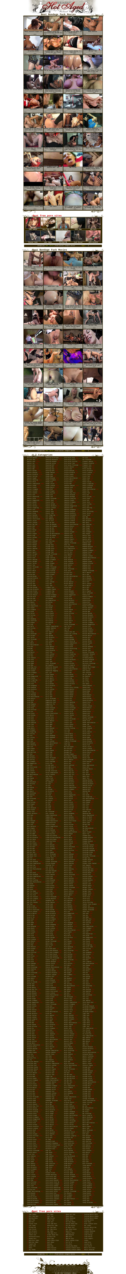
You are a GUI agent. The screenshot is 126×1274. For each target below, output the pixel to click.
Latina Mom (67, 607)
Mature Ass (67, 763)
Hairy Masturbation (52, 1039)
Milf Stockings (69, 950)
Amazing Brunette (32, 578)
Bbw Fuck (30, 765)
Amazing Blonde (32, 576)
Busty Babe (30, 1161)
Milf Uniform (68, 963)
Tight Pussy (86, 1024)
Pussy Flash (86, 498)
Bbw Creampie (31, 761)
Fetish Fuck (49, 828)
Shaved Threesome (88, 717)
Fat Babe (48, 787)
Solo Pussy (86, 804)
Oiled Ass (67, 1071)
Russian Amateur (88, 607)
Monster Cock (68, 1000)
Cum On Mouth (50, 613)
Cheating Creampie (33, 1202)
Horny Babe (49, 1102)
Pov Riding (67, 1204)
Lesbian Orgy (68, 678)
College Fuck (50, 546)
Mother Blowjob (69, 1015)
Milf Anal (67, 896)
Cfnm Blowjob (31, 1193)
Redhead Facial (87, 552)
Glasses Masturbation (52, 967)
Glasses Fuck (50, 965)
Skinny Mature (87, 752)
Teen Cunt (86, 932)
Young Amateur (87, 1165)
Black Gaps (50, 1238)
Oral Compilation (69, 1085)
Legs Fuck (67, 628)
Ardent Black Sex (52, 1234)
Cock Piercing (50, 541)
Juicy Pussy (68, 556)
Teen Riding (86, 976)
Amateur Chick (31, 481)
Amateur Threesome (33, 567)
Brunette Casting (32, 1111)
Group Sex (49, 1013)
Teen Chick (86, 924)
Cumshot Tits (50, 630)
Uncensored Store (34, 1236)
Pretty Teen (86, 476)
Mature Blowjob (69, 780)
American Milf (31, 596)
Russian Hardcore (88, 630)
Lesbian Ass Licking (70, 633)
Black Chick (31, 930)
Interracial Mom (51, 1202)
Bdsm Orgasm (31, 804)
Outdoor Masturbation (71, 1115)
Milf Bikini (68, 904)
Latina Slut (68, 617)
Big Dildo (30, 883)
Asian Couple (31, 670)
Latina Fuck (68, 596)
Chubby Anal (49, 474)
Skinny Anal (86, 733)
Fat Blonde (49, 789)
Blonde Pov (30, 1028)
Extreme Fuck (50, 769)
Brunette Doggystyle (33, 1119)
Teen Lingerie (87, 961)
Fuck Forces (78, 242)
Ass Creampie (31, 730)
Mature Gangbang (69, 813)
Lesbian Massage (69, 667)
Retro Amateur (87, 572)
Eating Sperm (50, 719)
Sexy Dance (86, 683)
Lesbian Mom (68, 672)
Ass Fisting (31, 733)
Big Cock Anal (31, 859)
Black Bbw (30, 924)
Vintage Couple (87, 1072)
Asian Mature (31, 698)
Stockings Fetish (88, 846)
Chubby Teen (49, 496)
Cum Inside (49, 607)
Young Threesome (88, 1202)
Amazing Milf (31, 582)
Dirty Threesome (51, 698)
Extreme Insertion (51, 770)
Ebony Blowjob (50, 728)
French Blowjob (50, 880)
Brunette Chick (32, 1113)
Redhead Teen (87, 569)
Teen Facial (86, 941)
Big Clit (30, 858)
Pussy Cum (86, 494)
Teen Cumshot (87, 930)
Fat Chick (49, 793)
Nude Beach (67, 1045)
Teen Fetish (86, 943)
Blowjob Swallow (32, 1048)
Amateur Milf (31, 526)
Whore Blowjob (87, 1119)
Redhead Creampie (88, 550)
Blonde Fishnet (32, 1006)
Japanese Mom (68, 530)
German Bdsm (49, 908)
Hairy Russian (50, 1047)
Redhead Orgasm (87, 561)
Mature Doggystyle (70, 795)
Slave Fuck (86, 763)
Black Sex (30, 958)
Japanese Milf (68, 528)
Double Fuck (49, 711)
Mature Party (68, 848)
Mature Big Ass (69, 770)
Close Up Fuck (50, 531)
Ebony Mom (49, 748)
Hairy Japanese (50, 1034)
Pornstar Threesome (70, 1191)
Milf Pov (67, 939)
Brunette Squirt (32, 1145)
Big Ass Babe (31, 833)
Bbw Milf (30, 776)
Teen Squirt (86, 984)
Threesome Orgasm (88, 1011)
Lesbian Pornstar (69, 683)
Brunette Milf (31, 1130)
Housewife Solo (50, 1148)
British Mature (32, 1087)
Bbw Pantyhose (31, 782)
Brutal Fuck (31, 1154)
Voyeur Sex (86, 1104)
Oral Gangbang (68, 1093)
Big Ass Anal (31, 830)
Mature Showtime (89, 1249)
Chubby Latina (50, 483)
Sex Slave (86, 680)
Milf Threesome (69, 959)
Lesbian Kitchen (69, 663)
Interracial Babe (51, 1178)
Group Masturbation (52, 1011)
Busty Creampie (32, 1169)
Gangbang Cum (50, 900)
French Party (50, 893)
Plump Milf (67, 1165)
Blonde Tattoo (31, 1037)
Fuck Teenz (87, 1222)
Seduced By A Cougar (89, 667)
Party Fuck (67, 1139)
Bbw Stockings (31, 793)
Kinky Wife (67, 570)
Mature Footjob (69, 808)
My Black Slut (70, 1227)
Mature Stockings (69, 874)
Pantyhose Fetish (69, 1132)
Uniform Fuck (87, 1050)
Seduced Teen (87, 669)
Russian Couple (87, 620)
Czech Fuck (49, 652)
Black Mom (30, 945)
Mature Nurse (68, 837)
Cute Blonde (49, 635)
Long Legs (67, 745)
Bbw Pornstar (31, 783)
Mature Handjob (69, 817)
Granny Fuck (49, 985)
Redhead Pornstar (88, 563)
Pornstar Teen (68, 1189)
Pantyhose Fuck (69, 1134)
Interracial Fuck (51, 1193)
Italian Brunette (69, 472)
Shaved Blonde (87, 698)
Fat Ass (48, 785)
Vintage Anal (87, 1067)
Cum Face (48, 604)
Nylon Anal (67, 1052)
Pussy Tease (86, 515)
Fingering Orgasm (51, 839)
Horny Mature (50, 1124)
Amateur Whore (31, 570)
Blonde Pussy (31, 1030)
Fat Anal (48, 783)
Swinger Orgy (87, 891)
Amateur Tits (31, 569)
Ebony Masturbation (52, 743)
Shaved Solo (86, 713)
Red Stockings (87, 541)
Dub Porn (93, 229)
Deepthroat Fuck (51, 669)
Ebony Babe (49, 724)
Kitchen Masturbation (71, 576)
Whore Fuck (86, 1121)
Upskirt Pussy (87, 1059)
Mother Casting (69, 1017)
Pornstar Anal (68, 1171)
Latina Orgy (68, 611)
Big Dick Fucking (32, 880)
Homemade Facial (51, 1087)
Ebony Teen (49, 756)
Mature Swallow (69, 880)
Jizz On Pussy (68, 550)
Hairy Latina (50, 1035)
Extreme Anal (50, 765)
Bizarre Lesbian (32, 911)
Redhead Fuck (87, 554)
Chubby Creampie (51, 480)
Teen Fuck (86, 950)
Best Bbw (30, 819)
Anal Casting (31, 604)
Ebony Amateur (50, 720)
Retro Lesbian (87, 583)
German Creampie (51, 919)
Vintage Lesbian (88, 1080)
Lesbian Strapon (69, 709)
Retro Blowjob (87, 578)
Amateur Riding (32, 543)
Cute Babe (49, 633)
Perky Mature (68, 1148)
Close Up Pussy (50, 537)
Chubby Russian (50, 493)
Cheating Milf (50, 465)
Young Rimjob (87, 1193)
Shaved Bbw (86, 693)
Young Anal (86, 1167)
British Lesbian (32, 1085)
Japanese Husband (69, 517)
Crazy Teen (49, 585)
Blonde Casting (32, 995)
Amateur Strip (31, 556)
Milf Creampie (68, 909)
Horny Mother (50, 1130)
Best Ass (30, 817)
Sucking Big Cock (88, 869)
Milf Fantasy (68, 917)
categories (41, 245)
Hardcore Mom (50, 1067)
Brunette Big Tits (33, 1106)
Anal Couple (31, 607)
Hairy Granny (50, 1032)
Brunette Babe (31, 1100)
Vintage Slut (87, 1093)
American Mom (31, 598)
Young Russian (87, 1195)
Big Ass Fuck (31, 841)
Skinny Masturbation (89, 750)
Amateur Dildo (31, 498)
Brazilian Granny (32, 1067)
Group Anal (49, 1006)
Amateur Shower (32, 546)
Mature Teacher (69, 885)
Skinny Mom (86, 756)
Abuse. (74, 1273)
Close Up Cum (50, 528)
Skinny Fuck (86, 745)
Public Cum (86, 480)
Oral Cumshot (68, 1091)
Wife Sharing (87, 1141)
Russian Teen (87, 650)
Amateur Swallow (32, 559)
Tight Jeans (86, 1021)
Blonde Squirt (31, 1035)
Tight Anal (86, 1013)
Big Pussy (30, 889)
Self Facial (86, 670)
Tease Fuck (86, 911)
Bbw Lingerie (31, 772)
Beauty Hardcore (32, 813)
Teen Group (86, 956)
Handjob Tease (50, 1054)
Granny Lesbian (50, 993)
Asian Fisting (31, 682)
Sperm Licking (87, 820)
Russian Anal (87, 609)
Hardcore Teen (50, 1074)
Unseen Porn (32, 1238)
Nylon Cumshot (68, 1054)
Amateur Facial (32, 504)
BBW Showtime (70, 1234)
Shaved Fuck (86, 704)
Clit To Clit (50, 520)
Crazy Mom (49, 583)
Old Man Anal (68, 1074)
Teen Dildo (86, 935)
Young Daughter (87, 1185)
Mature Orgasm (68, 843)
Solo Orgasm (86, 802)
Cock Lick (49, 539)
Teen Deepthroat (88, 933)
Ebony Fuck (49, 733)
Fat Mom (48, 804)
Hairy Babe (49, 1021)
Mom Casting (68, 971)
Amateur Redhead (32, 541)
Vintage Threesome (88, 1098)
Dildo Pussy (49, 676)
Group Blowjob (50, 1008)
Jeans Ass (67, 544)
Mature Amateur (69, 759)
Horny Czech (49, 1115)
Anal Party (30, 626)
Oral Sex (67, 1095)
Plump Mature (68, 1163)
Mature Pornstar (69, 850)
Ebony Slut (49, 754)
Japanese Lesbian (69, 520)
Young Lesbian (87, 1191)
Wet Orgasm (86, 1109)
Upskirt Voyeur (87, 1063)
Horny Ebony (49, 1117)
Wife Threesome (87, 1143)
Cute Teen (49, 644)
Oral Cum (67, 1089)
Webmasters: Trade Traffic (66, 1265)
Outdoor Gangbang (69, 1111)
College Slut (50, 550)
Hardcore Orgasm (51, 1069)
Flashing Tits (50, 865)
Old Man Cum (68, 1080)
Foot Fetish (49, 867)
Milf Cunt (67, 911)
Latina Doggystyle (70, 594)
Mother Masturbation (70, 1022)
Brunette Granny (32, 1124)
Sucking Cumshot (88, 876)
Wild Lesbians (87, 1150)
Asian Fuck (30, 683)
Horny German (50, 1119)
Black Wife (30, 980)
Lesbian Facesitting (70, 648)
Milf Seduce (68, 943)
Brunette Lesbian (32, 1128)
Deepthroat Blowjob (52, 667)
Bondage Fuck (31, 1050)
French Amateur (50, 874)
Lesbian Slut (68, 698)
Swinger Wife (87, 895)
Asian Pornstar (32, 709)
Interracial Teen (69, 463)
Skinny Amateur (87, 732)
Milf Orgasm (68, 932)
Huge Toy (48, 1171)
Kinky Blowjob (68, 559)
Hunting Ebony (63, 229)
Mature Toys (68, 889)
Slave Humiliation (88, 765)
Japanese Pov (68, 533)
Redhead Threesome (88, 570)
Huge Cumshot (50, 1156)
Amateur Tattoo (32, 563)
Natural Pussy (68, 1037)
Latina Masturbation (70, 604)
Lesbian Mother (69, 674)
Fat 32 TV (69, 1242)
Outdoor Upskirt (69, 1122)
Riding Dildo (87, 600)
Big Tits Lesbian (32, 898)
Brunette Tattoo (32, 1147)
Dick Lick (49, 672)
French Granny (50, 885)
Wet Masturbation (88, 1108)
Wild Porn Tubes (34, 1240)
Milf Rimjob (68, 941)
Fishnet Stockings (51, 861)
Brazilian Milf (32, 1071)
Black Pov (30, 954)
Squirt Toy (86, 833)
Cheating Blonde (32, 1198)
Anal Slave (30, 632)
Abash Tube (32, 1246)
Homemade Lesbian (51, 1093)
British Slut (31, 1093)
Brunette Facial (32, 1121)
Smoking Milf (87, 789)
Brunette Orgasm (32, 1134)
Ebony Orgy (49, 752)
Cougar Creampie (51, 559)
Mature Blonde (68, 778)
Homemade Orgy (50, 1097)
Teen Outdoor (87, 969)
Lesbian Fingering (70, 654)
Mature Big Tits (69, 774)
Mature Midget (68, 833)
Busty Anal (30, 1158)
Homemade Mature (51, 1095)
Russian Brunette (88, 617)
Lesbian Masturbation (71, 669)
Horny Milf (49, 1126)
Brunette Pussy (32, 1139)
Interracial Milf (51, 1200)
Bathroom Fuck (31, 752)
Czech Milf (49, 657)
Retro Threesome (88, 593)
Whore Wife (86, 1132)
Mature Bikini (68, 776)
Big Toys (30, 904)
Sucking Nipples (88, 880)
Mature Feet (68, 800)
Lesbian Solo (68, 700)
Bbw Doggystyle (32, 763)
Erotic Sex (49, 763)
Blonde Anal (31, 984)
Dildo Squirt (50, 678)
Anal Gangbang (31, 619)
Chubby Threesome (51, 498)
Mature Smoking (69, 869)
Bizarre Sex (31, 915)
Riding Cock (86, 594)
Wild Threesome (87, 1163)
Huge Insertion (50, 1163)
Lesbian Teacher (69, 715)
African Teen (31, 459)
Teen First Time (88, 946)
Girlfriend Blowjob (52, 950)
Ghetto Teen (49, 945)
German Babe (49, 906)
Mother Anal (68, 1013)
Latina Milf (68, 606)
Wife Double (86, 1137)
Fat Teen (48, 809)
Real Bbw (85, 517)
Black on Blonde (32, 982)
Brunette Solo (31, 1143)
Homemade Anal (50, 1084)
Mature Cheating (69, 785)
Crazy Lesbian (50, 582)
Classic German (50, 504)
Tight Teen (86, 1026)
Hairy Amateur (50, 1015)
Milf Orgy (67, 933)
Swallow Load (87, 883)
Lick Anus (67, 730)
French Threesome (51, 896)
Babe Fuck (30, 746)
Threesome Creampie (89, 1008)
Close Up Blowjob (51, 524)
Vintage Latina (87, 1078)
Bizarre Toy (31, 917)
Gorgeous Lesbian (51, 974)
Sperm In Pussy (87, 819)
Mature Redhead (69, 854)
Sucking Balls (87, 867)
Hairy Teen (49, 1048)
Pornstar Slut (68, 1185)
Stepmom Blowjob (88, 837)
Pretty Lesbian (87, 472)
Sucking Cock (87, 874)
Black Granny (31, 937)
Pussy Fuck (86, 500)
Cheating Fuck (31, 1204)
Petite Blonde (68, 1150)
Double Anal (49, 706)
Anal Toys (30, 641)
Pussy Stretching (88, 511)
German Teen (49, 939)
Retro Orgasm (87, 591)
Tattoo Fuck (86, 896)
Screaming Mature (88, 657)
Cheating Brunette (33, 1200)
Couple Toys (49, 578)
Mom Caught (67, 972)
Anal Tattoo (31, 637)
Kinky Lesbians (69, 563)
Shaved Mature (87, 707)
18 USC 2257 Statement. (63, 1273)
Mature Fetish (68, 802)
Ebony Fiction (51, 1249)
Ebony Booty (49, 730)
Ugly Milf (86, 1043)
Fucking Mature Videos (91, 1216)
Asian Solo (30, 719)
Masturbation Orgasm (70, 758)
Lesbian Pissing (69, 682)
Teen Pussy (86, 974)
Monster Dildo (68, 1006)
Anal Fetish (31, 613)
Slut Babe (86, 770)
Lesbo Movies (88, 1236)
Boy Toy (29, 1059)
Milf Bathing (68, 900)
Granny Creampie (51, 982)
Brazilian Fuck (32, 1065)
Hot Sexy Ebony (70, 1222)
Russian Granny (87, 628)
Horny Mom (49, 1128)
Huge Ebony (49, 1160)
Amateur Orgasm (32, 533)
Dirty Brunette (50, 685)
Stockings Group (88, 852)
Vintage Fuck (87, 1074)
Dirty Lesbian (50, 689)
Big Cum (29, 871)
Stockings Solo (87, 854)
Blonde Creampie (32, 1000)
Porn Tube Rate (48, 229)
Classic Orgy (50, 511)
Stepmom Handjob (88, 841)
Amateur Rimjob (32, 544)
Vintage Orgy (87, 1091)
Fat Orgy (48, 806)
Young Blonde (87, 1176)
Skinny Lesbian (87, 748)
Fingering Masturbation (53, 837)
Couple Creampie (51, 569)
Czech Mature (50, 656)
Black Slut (30, 959)
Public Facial (87, 481)
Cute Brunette (50, 637)
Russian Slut (87, 648)
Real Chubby (86, 526)
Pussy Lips (86, 506)
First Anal (49, 843)
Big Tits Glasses (32, 896)
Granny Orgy (49, 998)
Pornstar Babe (68, 1172)
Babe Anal (30, 741)
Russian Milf (87, 637)
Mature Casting (69, 783)
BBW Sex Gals (70, 1238)
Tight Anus (86, 1015)
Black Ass (30, 921)
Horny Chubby (50, 1111)
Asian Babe (30, 663)
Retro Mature (87, 585)
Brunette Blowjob (32, 1109)
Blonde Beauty (31, 987)
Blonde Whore (31, 1043)
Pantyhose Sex (68, 1137)
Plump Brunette (69, 1161)
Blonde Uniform (32, 1041)
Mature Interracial (70, 820)
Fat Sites (69, 1244)
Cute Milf (49, 643)
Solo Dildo (86, 795)
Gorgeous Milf (50, 976)
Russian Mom (86, 639)
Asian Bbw (30, 665)
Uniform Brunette (88, 1048)
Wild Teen (86, 1161)
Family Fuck (49, 778)
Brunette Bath (31, 1102)
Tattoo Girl (86, 898)
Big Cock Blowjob (32, 861)
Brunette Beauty (32, 1104)
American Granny (32, 591)
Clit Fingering (50, 515)
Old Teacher (68, 1084)
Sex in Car (86, 682)
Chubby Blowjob (50, 478)
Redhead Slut (87, 565)
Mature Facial (68, 798)
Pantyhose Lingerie (70, 1135)
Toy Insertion (87, 1034)
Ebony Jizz (49, 739)
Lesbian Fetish (69, 652)
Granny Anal (49, 978)
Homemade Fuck (50, 1091)
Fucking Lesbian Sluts (73, 1247)
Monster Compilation (70, 1002)
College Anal (50, 544)
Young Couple (87, 1182)
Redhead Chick (87, 548)
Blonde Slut (31, 1032)
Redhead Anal (87, 543)
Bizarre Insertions (33, 909)
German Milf (49, 932)
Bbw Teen (30, 796)
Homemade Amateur (51, 1082)
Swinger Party (87, 893)
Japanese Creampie (70, 502)
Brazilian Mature (32, 1069)
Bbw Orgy (30, 780)
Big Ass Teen (31, 852)
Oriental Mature (69, 1102)
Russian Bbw (86, 611)
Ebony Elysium (51, 1247)
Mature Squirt (68, 872)
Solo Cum (85, 793)
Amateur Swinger (32, 561)
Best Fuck (30, 824)
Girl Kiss (49, 946)
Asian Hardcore (32, 689)
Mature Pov (67, 852)
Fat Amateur (49, 782)
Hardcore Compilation (52, 1063)
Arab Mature (31, 652)
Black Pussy (31, 956)
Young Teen (86, 1200)
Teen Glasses (87, 954)
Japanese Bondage (69, 496)
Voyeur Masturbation (89, 1100)
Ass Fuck (30, 735)
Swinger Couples (88, 889)
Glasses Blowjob (51, 961)
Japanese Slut (68, 535)
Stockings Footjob (88, 848)
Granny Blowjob (50, 980)
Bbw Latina (30, 769)
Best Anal (30, 815)
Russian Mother (87, 641)
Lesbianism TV (88, 1229)
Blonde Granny (31, 1011)
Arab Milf (30, 654)
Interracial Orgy (69, 457)
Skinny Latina (87, 746)
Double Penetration (52, 713)
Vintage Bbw (86, 1069)
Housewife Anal (50, 1141)
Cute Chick (49, 639)
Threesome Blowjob (88, 1006)
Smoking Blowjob (88, 782)
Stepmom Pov (86, 843)
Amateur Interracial (33, 519)
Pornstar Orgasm (69, 1182)
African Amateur (32, 457)
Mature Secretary (69, 859)
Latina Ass (67, 589)
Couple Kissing (50, 572)
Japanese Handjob (69, 511)
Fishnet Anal (50, 858)
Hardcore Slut (50, 1072)
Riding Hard (86, 602)
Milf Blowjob (68, 906)
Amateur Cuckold (32, 491)
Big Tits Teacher (32, 902)
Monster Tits (68, 1011)
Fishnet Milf (50, 859)
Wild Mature (86, 1152)
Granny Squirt (50, 1002)
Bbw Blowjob (31, 756)
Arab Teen (30, 656)
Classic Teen (50, 513)
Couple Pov (49, 576)
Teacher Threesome (88, 909)
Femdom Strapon (50, 824)
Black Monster (31, 946)
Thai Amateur (87, 1000)
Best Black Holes (71, 1229)
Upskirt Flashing (88, 1056)
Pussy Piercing (87, 507)
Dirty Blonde (50, 683)
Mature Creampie (69, 789)
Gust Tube (50, 1216)
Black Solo (30, 961)
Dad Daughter (50, 665)
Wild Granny (86, 1148)
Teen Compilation (88, 926)
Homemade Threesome (52, 1100)
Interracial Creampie (52, 1184)
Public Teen (86, 493)
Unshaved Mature (88, 1054)
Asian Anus (30, 661)
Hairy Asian (49, 1019)
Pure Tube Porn (52, 1223)
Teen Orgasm (86, 965)
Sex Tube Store (52, 1229)
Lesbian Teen (68, 717)
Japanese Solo (68, 537)
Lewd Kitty (87, 1242)
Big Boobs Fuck (32, 856)
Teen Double (86, 939)
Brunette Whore (32, 1152)
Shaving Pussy (87, 719)
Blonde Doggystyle (33, 1002)
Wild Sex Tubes (33, 1242)
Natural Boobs (68, 1032)
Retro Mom (86, 589)
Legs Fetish (68, 626)
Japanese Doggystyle (70, 506)
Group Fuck (49, 1009)
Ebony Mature (50, 745)
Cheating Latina (51, 463)
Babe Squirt (31, 750)
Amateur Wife (31, 572)
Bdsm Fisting (31, 802)
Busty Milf (30, 1178)
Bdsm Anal (30, 800)
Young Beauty (87, 1172)
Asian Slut (30, 717)
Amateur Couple (32, 487)
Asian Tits (30, 726)
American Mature (32, 594)
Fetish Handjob (50, 830)
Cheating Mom (50, 467)
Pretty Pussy (87, 474)
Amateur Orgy (31, 535)
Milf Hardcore (68, 926)
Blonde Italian (32, 1015)
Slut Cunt (86, 772)
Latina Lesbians (69, 602)
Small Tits (86, 778)
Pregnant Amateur (88, 461)
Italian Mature (69, 480)
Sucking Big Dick (88, 871)
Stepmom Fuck (87, 839)
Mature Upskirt (69, 893)
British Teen (31, 1095)
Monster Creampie (69, 1004)
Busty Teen (30, 1185)
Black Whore (31, 978)
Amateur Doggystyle (33, 500)
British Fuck (31, 1082)
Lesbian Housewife (70, 659)
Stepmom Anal (87, 835)
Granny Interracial (52, 991)
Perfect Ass (68, 1147)
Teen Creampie (87, 928)
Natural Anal (68, 1030)
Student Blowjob (88, 859)
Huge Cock (49, 1154)
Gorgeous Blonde (51, 971)
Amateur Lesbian (32, 522)
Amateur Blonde (32, 470)
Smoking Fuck (87, 787)
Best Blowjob (31, 820)
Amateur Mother (32, 530)
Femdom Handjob (50, 819)
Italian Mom (68, 483)
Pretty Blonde (87, 469)
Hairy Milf (49, 1043)
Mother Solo (68, 1028)
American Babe (31, 585)
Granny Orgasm (50, 996)
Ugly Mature (86, 1041)
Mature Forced (68, 809)
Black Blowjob (31, 926)
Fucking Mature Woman (91, 1218)
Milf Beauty (68, 902)
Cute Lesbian (50, 641)
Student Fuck (87, 861)
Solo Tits (86, 806)
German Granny (50, 926)
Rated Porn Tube (52, 1225)
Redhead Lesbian (88, 556)
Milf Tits (67, 961)
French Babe (49, 878)
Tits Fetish (86, 1030)
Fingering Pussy (51, 841)
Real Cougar (86, 528)
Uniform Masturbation (89, 1052)
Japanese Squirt (69, 539)
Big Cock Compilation (34, 863)
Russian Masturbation (89, 633)
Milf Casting (68, 908)
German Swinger (50, 937)
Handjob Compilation (52, 1050)
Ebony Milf (49, 746)
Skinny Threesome (88, 759)
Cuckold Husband (51, 596)
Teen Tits (86, 996)
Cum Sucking (49, 620)
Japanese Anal (68, 487)
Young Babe (86, 1171)
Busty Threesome (32, 1187)
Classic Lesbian (51, 507)
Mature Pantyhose (69, 846)
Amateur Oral (31, 531)
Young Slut (86, 1197)
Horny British (50, 1108)
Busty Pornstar (32, 1182)
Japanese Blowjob (69, 494)
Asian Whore (31, 728)
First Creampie (50, 848)
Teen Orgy (86, 967)
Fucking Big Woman (71, 1246)
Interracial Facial (52, 1191)
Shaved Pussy (87, 711)
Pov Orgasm (67, 1202)
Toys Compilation (88, 1035)
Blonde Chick (31, 996)
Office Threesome (69, 1069)
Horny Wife (49, 1137)
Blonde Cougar (31, 998)
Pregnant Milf (87, 467)
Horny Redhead (50, 1134)
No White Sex (51, 1236)
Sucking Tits (87, 882)
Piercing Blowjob (69, 1156)
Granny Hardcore (51, 989)
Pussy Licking (87, 504)
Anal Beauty (31, 602)
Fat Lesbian (49, 798)
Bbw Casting (31, 759)
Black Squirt (31, 965)
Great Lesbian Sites (90, 1223)
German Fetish (50, 921)
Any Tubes (50, 1214)
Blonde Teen (31, 1039)
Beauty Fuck (31, 811)
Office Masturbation (70, 1065)
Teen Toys (86, 998)
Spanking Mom (87, 813)
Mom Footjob (68, 980)
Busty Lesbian (31, 1176)
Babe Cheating (31, 745)
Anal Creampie (31, 609)
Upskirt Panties (88, 1058)
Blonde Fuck (31, 1008)
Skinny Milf (86, 754)
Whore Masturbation (89, 1122)
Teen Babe (86, 917)
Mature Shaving (69, 863)
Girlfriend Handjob (52, 956)
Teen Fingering (87, 945)
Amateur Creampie (32, 489)
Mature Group (68, 815)
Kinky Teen (67, 567)
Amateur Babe (31, 467)
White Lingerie (87, 1115)
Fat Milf (48, 802)
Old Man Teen (68, 1082)
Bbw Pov (29, 785)
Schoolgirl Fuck (88, 656)
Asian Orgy (30, 707)
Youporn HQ (32, 1244)
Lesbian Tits (68, 720)
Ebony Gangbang (50, 735)
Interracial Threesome (71, 465)
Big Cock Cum (31, 865)
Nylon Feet (67, 1056)
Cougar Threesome (51, 567)
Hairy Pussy (49, 1045)
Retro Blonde (87, 576)
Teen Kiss (86, 959)
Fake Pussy (49, 776)
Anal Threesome (32, 639)
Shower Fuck (86, 720)
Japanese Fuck (68, 507)
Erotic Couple (50, 759)
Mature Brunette (69, 782)
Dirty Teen (49, 696)
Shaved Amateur (87, 685)
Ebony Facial (50, 732)
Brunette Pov (31, 1137)
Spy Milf (85, 830)
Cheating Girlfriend (52, 457)
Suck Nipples (87, 865)
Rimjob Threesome (88, 606)
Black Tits (30, 974)
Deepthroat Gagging (52, 670)
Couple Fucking (50, 570)
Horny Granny (50, 1121)
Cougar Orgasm (50, 563)
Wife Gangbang (87, 1139)
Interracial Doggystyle (53, 1189)
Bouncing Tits (31, 1058)
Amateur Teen (31, 565)
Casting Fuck (31, 1189)
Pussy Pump (86, 509)
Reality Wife (87, 539)
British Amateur (32, 1072)
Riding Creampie (88, 596)
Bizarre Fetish (32, 908)
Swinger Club (87, 887)
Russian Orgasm (87, 643)
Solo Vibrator (87, 809)
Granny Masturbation (52, 995)
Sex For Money (87, 674)
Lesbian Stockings (70, 707)
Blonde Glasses (32, 1009)
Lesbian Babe (68, 635)
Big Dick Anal (31, 872)
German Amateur (50, 902)
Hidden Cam (49, 1076)
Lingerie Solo (68, 737)
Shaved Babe (86, 691)
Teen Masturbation (88, 963)
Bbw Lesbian (31, 770)
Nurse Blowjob (68, 1048)
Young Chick (86, 1180)
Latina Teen (68, 622)
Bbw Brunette (31, 758)
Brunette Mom (31, 1132)
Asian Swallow (31, 722)
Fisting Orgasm (50, 863)
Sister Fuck (86, 730)
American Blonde (32, 587)
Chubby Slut (49, 494)
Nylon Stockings (69, 1063)
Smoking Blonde (87, 780)
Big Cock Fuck (31, 867)
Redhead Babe (87, 544)
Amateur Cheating (32, 480)
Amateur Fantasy (32, 506)
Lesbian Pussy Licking (71, 687)
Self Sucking (87, 672)
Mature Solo (68, 871)
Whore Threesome (88, 1130)
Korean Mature (68, 583)
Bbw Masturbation (32, 774)
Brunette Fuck (31, 1122)
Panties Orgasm (69, 1128)
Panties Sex (68, 1130)
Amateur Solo (31, 550)
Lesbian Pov (68, 685)
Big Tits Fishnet (32, 893)
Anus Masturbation (33, 644)
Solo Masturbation (88, 798)
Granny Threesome (51, 1004)
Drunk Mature (50, 715)
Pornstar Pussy (69, 1184)
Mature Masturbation (70, 832)
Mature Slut (68, 867)
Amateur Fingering (33, 507)
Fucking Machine (51, 898)
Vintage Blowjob (88, 1071)
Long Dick (67, 743)
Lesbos (86, 1240)
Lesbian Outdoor (69, 680)
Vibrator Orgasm (88, 1065)
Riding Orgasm (87, 604)
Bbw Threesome (31, 798)
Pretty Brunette (88, 470)
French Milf (49, 889)
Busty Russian (31, 1184)
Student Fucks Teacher (90, 863)
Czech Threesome (51, 663)
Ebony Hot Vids (70, 1214)
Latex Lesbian (68, 585)
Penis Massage (68, 1145)
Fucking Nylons (89, 1220)
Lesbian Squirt (69, 704)
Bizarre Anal (31, 906)
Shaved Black (87, 696)
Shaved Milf (86, 709)
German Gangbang (51, 924)
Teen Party (86, 971)
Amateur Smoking (32, 548)
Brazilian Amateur (33, 1061)
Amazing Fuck (31, 580)
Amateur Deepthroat (33, 496)
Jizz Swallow (68, 554)
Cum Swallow (49, 622)
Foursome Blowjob (51, 871)
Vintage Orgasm (87, 1089)
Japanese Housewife (70, 515)
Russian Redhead (88, 646)
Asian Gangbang (32, 685)
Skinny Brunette (88, 743)
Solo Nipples (87, 800)
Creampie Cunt (50, 587)
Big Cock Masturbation (34, 869)
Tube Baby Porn (52, 1233)
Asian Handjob (31, 687)
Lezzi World (88, 1246)
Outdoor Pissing (69, 1119)
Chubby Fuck (49, 481)
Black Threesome (32, 972)
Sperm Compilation (88, 815)
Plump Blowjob (68, 1160)
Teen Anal (86, 913)
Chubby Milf (49, 489)
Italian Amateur (69, 467)
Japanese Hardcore (70, 513)
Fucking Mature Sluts (91, 1214)
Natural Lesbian (69, 1034)
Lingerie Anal (68, 735)
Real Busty (86, 522)
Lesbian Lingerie (69, 665)
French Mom (49, 891)
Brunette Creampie (33, 1117)
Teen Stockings (87, 985)
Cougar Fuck (49, 561)
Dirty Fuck (49, 687)
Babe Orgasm (31, 748)
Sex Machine (86, 676)
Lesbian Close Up (69, 641)
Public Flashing (88, 485)
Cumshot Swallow (51, 628)
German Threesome (51, 941)
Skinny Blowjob (87, 741)
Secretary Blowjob (88, 659)
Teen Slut (86, 980)
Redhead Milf (87, 559)
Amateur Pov (31, 539)
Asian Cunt (30, 674)
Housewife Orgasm (51, 1147)
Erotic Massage (50, 761)
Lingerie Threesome (70, 741)
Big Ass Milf (31, 846)
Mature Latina (68, 826)
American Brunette (33, 589)
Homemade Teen (50, 1098)
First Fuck (49, 850)
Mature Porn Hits (89, 1247)
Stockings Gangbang (89, 850)
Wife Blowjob (87, 1135)
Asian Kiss (30, 691)
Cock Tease (49, 543)
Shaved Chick (87, 702)
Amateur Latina (32, 520)
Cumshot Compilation (52, 626)
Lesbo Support (88, 1238)
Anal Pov (30, 630)
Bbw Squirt (30, 791)
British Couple (32, 1078)
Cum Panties (49, 619)
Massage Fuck (68, 750)
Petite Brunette (69, 1152)
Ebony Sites (69, 1220)
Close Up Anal (50, 522)
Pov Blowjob (68, 1193)
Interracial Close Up (52, 1182)
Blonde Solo (31, 1034)
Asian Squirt (31, 720)
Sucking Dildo (87, 878)
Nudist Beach (68, 1047)
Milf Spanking (68, 946)
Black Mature (31, 941)
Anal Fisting (31, 615)
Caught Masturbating (33, 1191)
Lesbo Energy (88, 1234)
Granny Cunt (49, 984)
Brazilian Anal (32, 1063)
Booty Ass (30, 1054)
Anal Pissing (31, 628)
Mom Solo (67, 993)
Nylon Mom (67, 1061)
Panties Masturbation (71, 1126)
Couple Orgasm (50, 574)
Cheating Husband (51, 461)
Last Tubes (48, 242)
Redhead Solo (87, 567)
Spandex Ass (86, 811)
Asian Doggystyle (32, 676)
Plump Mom (67, 1167)
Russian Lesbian (88, 632)
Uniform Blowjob (88, 1047)
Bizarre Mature (32, 913)
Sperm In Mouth (87, 817)
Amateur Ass (31, 463)
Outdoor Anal (68, 1104)
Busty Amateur (31, 1156)
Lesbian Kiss (68, 661)
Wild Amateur (87, 1145)
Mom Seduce (67, 989)
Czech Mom (49, 659)
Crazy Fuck (49, 580)
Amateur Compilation (33, 483)
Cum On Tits (49, 617)
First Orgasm (50, 852)
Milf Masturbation (70, 930)
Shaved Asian (87, 689)
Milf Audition (68, 898)
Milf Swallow (68, 956)
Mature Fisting (69, 806)
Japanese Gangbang (70, 509)
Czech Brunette (50, 650)
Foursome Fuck (50, 872)
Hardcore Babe (50, 1061)
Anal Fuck (30, 617)
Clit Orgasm (49, 517)
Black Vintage (31, 976)
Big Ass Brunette (32, 837)
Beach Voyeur (31, 809)
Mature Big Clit (69, 772)
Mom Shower (67, 991)
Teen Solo (86, 982)
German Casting (50, 915)
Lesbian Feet (68, 650)
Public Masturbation (89, 489)
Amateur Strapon (32, 554)
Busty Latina (31, 1174)
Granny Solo (49, 1000)
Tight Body (86, 1019)
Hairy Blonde (50, 1022)
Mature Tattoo (68, 883)
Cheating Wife (50, 470)
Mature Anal (68, 761)
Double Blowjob (50, 707)
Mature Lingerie (69, 830)
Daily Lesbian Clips (72, 1240)
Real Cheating (87, 524)
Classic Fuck (50, 502)
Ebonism (49, 1244)
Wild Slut (86, 1160)
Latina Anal (68, 587)
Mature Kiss (68, 822)
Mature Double (68, 796)
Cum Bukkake (49, 598)
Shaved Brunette (88, 700)
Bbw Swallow (31, 795)
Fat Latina (49, 796)
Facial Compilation (52, 772)
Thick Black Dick (88, 1002)
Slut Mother (86, 774)
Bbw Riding (30, 787)
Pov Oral (67, 1200)
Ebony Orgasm (50, 750)
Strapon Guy (86, 858)
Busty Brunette (32, 1167)
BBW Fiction (51, 1218)
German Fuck (49, 922)
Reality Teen (87, 537)
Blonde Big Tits (32, 989)
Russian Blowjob (88, 615)
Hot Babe (48, 1139)
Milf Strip (67, 952)
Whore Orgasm (87, 1126)
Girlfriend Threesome (52, 958)
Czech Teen (49, 661)
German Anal (49, 904)
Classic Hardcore (51, 506)
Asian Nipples (31, 704)
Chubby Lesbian (50, 485)
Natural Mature (69, 1035)
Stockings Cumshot (88, 845)
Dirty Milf (49, 691)
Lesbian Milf (68, 670)
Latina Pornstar (69, 613)
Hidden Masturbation (52, 1080)
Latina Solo (68, 619)
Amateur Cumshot (32, 493)
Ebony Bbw (49, 726)
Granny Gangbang (51, 987)
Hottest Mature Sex (90, 1227)
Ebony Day (50, 1246)
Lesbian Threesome (70, 719)
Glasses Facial (50, 963)
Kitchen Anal (68, 574)
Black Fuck (30, 935)
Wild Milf (86, 1154)
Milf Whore (67, 965)
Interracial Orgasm (52, 1204)
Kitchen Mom (68, 578)
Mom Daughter (68, 978)
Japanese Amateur (69, 485)
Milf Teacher (68, 958)
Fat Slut (48, 808)
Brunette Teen (31, 1148)
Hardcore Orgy (50, 1071)
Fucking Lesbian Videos (73, 1249)
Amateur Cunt (31, 494)
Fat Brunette (50, 791)
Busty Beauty (31, 1163)
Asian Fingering (32, 680)
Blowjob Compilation (33, 1045)
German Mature (50, 930)
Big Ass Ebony (31, 839)
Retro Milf (86, 587)
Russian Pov (86, 644)
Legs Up (66, 630)
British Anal (31, 1074)
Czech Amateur (50, 646)
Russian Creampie (88, 622)
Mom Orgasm (67, 987)
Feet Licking (50, 813)
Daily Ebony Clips (53, 1240)
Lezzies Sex (88, 1244)
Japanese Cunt (68, 504)
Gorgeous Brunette (51, 972)
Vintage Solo (87, 1095)
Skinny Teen (86, 758)
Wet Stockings (87, 1113)
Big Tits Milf (31, 900)
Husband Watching (51, 1174)
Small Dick (86, 776)
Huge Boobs (49, 1152)
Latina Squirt (68, 620)
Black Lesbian (31, 939)
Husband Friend (50, 1172)
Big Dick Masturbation (34, 882)
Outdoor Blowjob (69, 1106)
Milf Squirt (68, 948)
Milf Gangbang (68, 922)
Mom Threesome (68, 996)
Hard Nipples (50, 1059)
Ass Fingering (31, 732)
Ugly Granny (86, 1039)
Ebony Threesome (51, 758)
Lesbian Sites (88, 1233)
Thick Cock (86, 1004)
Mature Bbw (67, 767)
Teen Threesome (87, 995)
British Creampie (32, 1080)
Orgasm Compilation (70, 1097)
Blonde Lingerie (32, 1019)
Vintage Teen (87, 1097)
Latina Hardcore (69, 600)
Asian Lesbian (31, 693)
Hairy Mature (50, 1041)
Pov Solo (85, 457)
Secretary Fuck (87, 661)
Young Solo (86, 1198)
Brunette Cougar (32, 1115)
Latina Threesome (69, 624)
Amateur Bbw (31, 469)
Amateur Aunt (31, 465)
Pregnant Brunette (88, 463)
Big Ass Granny (32, 843)
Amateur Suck (31, 557)
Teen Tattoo (86, 993)
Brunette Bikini (32, 1108)
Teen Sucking (87, 989)
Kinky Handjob (68, 561)
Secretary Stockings (89, 663)
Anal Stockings (32, 633)
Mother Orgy (68, 1026)
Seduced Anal (87, 665)
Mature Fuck (68, 811)
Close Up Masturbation (53, 533)
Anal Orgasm (31, 622)
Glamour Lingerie (51, 959)
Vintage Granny (87, 1076)
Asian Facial (31, 678)
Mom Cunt (67, 976)
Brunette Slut (31, 1141)
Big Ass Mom (31, 848)
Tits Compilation (88, 1028)
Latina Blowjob (69, 591)
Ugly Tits (86, 1045)
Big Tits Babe (31, 891)
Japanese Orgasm (69, 531)
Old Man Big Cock (69, 1076)
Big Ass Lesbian (32, 845)
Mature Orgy (68, 845)
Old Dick (67, 1072)
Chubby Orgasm (50, 491)
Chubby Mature (50, 487)
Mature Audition (69, 765)
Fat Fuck (48, 795)
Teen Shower (86, 978)
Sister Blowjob (87, 728)
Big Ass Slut (31, 850)
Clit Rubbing (50, 519)
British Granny (32, 1084)
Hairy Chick (49, 1026)
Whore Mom (86, 1124)
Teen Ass (85, 915)
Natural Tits (68, 1041)
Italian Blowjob (69, 470)
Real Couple (86, 530)
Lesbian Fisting (69, 656)
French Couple (50, 882)
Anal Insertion (32, 620)
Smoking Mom (86, 791)
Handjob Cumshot (51, 1052)
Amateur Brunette (32, 474)
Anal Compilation (32, 606)
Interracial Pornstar (71, 461)
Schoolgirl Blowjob (89, 654)
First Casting (50, 846)
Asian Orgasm (31, 706)
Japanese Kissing (69, 519)
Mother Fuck (68, 1021)
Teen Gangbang (87, 952)
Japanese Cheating (70, 498)
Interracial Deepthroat (53, 1187)
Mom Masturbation (69, 985)
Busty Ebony (31, 1171)
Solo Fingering (87, 796)
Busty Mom (30, 1180)
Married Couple (69, 746)
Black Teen (30, 971)
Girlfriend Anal (51, 948)
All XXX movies (70, 1225)
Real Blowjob (87, 519)
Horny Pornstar (50, 1132)
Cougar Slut (49, 565)
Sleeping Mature (88, 769)
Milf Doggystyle (69, 913)
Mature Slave (68, 865)
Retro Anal (86, 574)
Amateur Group (31, 513)
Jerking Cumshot (69, 546)
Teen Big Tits (87, 919)
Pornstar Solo (68, 1187)
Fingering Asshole (51, 835)
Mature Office (68, 841)
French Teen (49, 895)
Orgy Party (67, 1100)
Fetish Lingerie (51, 832)
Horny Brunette (50, 1109)
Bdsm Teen (30, 806)
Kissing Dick (68, 572)
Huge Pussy (49, 1167)
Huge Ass (48, 1150)
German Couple (50, 917)
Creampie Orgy (50, 591)
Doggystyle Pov (50, 704)
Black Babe (30, 922)
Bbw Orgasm (30, 778)
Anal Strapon (31, 635)
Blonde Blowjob (32, 993)
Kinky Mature (68, 565)
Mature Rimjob (68, 858)
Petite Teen (68, 1154)
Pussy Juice (86, 502)
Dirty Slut (49, 695)
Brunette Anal (31, 1098)
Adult (30, 1247)
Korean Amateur (69, 582)
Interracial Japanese (52, 1197)
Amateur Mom (31, 528)
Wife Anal (86, 1134)
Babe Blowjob (31, 743)
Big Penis (30, 887)
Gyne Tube (78, 229)
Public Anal (86, 478)
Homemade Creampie (51, 1085)
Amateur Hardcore (32, 517)
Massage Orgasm (69, 754)
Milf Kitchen (68, 928)
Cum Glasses (49, 606)
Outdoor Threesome (70, 1121)
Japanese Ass (68, 489)
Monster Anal (68, 998)
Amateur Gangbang (32, 511)
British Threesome (33, 1097)
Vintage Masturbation (89, 1082)
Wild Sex (85, 1158)
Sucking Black (87, 872)
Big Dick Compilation (34, 876)
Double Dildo (50, 709)
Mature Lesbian (69, 828)
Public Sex (86, 491)
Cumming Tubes (70, 1233)
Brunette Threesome (33, 1150)
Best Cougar (31, 822)
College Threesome (51, 554)
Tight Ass (86, 1017)
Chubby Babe (49, 476)
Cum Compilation (51, 600)
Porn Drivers (93, 242)
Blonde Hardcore (32, 1013)
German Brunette (51, 913)
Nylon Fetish (68, 1058)
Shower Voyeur (87, 726)
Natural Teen (68, 1039)
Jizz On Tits (68, 552)
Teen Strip (86, 987)
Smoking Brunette (88, 783)
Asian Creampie (32, 672)
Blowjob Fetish (32, 1047)
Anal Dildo (30, 611)
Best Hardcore (31, 826)
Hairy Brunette (50, 1024)
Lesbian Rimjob (69, 691)
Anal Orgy (30, 624)
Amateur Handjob (32, 515)
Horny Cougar (50, 1113)
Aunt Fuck (30, 739)
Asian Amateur (31, 657)
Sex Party (86, 678)
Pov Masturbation (69, 1198)
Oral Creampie (68, 1087)
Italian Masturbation (71, 478)
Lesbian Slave (68, 696)
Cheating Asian (32, 1197)
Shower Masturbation (89, 722)
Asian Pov (30, 711)
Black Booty (31, 928)
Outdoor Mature (69, 1117)
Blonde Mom (30, 1022)
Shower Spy (86, 724)
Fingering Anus (50, 833)
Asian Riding (31, 715)
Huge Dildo (49, 1158)
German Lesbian (50, 928)
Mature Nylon (68, 839)
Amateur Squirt (32, 552)
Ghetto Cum (49, 943)
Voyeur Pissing (87, 1102)
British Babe (31, 1076)
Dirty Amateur (50, 680)
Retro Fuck (86, 582)
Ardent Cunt (32, 1234)
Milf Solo (67, 945)
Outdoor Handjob (69, 1113)
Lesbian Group (68, 657)
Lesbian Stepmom (69, 706)
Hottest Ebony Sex (71, 1223)
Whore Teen (86, 1128)
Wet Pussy (86, 1111)
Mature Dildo (68, 793)
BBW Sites (69, 1236)
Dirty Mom (49, 693)
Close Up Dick (50, 530)
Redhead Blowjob (88, 546)
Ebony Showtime (70, 1218)
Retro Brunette (87, 580)
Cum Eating (49, 602)
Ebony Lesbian (50, 741)
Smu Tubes (50, 1231)
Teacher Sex (86, 906)
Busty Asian (31, 1160)
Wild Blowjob (87, 1147)
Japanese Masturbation (71, 524)
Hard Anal (49, 1056)
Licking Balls (68, 733)
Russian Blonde (87, 613)
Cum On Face (49, 611)
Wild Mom (85, 1156)
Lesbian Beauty (69, 637)
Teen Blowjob (87, 921)
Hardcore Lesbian (51, 1065)
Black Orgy (30, 950)
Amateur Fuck (31, 509)
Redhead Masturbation (89, 557)
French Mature (50, 887)
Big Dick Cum (31, 878)
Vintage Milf (87, 1085)
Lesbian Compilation (70, 643)
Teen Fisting (87, 948)
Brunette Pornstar (33, 1135)
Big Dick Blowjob (32, 874)
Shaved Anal (86, 687)
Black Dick (30, 933)
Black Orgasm (31, 948)
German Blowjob (50, 911)
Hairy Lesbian (50, 1037)
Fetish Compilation (52, 826)
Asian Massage (31, 695)
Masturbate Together (70, 756)
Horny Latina (50, 1122)
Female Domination (51, 815)
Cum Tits (48, 624)
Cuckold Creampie (51, 594)
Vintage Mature (87, 1084)
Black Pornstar (32, 952)
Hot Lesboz (87, 1225)
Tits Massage (87, 1032)
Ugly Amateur (87, 1037)
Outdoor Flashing (69, 1108)
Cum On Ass (49, 609)
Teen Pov (85, 972)
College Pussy (50, 548)
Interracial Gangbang (52, 1195)
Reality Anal (87, 535)
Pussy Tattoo (87, 513)
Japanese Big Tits (70, 493)
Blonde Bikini (31, 991)
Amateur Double (32, 502)
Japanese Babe (68, 491)
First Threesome (51, 854)
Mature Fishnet (69, 804)
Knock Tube (50, 1220)
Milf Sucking (68, 954)
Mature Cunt (68, 791)
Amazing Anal (31, 574)
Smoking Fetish (87, 785)
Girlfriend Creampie (52, 952)
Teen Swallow (87, 991)
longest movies (70, 245)
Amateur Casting (32, 476)
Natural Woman (68, 1043)
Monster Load (68, 1008)
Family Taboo (50, 780)
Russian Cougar (87, 619)
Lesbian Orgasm (69, 676)
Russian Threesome (88, 652)
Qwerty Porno (33, 1233)
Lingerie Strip (69, 739)
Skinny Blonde (87, 739)
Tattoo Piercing (88, 902)
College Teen (50, 552)
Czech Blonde (50, 648)
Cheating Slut (50, 469)
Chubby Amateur (50, 472)
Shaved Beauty (87, 695)
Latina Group (68, 598)
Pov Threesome (87, 459)
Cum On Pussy (50, 615)
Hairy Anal (49, 1017)
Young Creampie (87, 1184)
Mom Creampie (68, 974)
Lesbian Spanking (69, 702)
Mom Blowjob (68, 969)
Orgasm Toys (68, 1098)
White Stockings (88, 1117)
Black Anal (30, 919)
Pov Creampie (68, 1195)
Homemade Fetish (51, 1089)
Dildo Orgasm (50, 674)
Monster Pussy (68, 1009)
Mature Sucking (69, 878)
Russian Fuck (87, 626)
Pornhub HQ (63, 242)
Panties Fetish (69, 1124)
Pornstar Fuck (68, 1178)
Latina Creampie (69, 593)
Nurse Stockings (69, 1050)
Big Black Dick (32, 854)
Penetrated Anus (69, 1143)
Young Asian (86, 1169)
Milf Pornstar (68, 937)
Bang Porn (69, 1231)
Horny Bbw (49, 1104)
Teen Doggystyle (88, 937)
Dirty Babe (49, 682)
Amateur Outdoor (32, 537)
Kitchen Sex (68, 580)
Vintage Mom (86, 1087)
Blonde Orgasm (31, 1024)
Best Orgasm (31, 828)
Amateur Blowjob (32, 472)
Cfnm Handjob (31, 1195)
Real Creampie (87, 531)
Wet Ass (85, 1106)
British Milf (31, 1089)
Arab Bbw (30, 648)
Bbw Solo (30, 789)
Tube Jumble (32, 229)
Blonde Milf (31, 1021)
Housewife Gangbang (52, 1143)
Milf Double (68, 915)
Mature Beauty (68, 769)
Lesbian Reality (69, 689)
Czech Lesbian (50, 654)
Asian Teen (30, 724)
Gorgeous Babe (50, 969)
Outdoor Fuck (68, 1109)
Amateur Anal (31, 461)
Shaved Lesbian (87, 706)
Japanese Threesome (70, 543)
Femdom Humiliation (52, 820)
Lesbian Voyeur (69, 724)
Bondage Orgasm (32, 1052)
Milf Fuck (67, 921)
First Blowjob (50, 845)
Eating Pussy (50, 717)
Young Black (86, 1174)
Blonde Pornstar (32, 1026)
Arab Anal (30, 646)
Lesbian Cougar (69, 644)
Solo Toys (86, 808)
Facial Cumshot (50, 774)
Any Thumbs (32, 1249)
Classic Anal (50, 500)
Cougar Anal (49, 556)
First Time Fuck (51, 856)
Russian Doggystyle (89, 624)
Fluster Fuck (32, 242)
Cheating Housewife (52, 459)
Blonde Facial (31, 1004)
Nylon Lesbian (68, 1059)
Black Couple (31, 932)
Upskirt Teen (87, 1061)
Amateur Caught (32, 478)
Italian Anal (68, 469)
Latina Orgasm (68, 609)
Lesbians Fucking (69, 728)
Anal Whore (30, 643)
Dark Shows (50, 1242)
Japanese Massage (69, 522)
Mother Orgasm (68, 1024)
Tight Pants (86, 1022)
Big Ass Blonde (32, 835)
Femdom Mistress (51, 822)
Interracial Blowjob (52, 1180)
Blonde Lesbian (32, 1017)
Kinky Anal (67, 557)
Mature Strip (68, 876)
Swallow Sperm (87, 885)
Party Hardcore (69, 1141)
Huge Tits (49, 1169)
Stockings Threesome (89, 856)
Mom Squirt (67, 995)
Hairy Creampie (50, 1028)
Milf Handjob (68, 924)
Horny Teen (49, 1135)
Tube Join (50, 1222)
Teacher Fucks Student (90, 904)
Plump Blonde (68, 1158)
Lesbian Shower (69, 695)
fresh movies (59, 245)
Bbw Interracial (32, 767)
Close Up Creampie (51, 526)
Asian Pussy (31, 713)
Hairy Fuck (49, 1030)
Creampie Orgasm (51, 589)
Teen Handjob (87, 958)
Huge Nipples (50, 1165)
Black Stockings (32, 967)
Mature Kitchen (69, 824)
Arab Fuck (30, 650)
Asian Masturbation (33, 696)
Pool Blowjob (68, 1169)
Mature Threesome (69, 887)
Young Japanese (87, 1187)
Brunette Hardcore (33, 1126)
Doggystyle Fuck (51, 702)
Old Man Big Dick (69, 1078)
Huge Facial (49, 1161)
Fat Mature (49, 800)
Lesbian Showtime (89, 1231)
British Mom (31, 1091)
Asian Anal (30, 659)
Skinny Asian (87, 735)
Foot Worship (50, 869)
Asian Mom (30, 702)
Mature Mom (67, 835)
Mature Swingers (69, 882)
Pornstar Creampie (70, 1176)
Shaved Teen (86, 715)
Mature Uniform (69, 891)
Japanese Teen (68, 541)
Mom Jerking (68, 984)
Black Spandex (31, 963)
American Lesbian (32, 593)
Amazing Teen (31, 583)
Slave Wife (86, 767)
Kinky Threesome (69, 569)
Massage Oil (68, 752)
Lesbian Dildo (68, 646)
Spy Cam (85, 826)
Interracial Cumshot (52, 1185)
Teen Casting (87, 922)
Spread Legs (86, 824)
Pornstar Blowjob (69, 1174)
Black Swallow (31, 969)
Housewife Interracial (53, 1145)
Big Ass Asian (31, 832)
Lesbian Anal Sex (69, 632)
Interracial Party (70, 459)
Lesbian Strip (68, 711)
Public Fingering (88, 483)
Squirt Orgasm (87, 832)
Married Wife (68, 748)
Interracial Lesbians (52, 1198)
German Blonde (50, 909)
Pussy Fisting (87, 496)
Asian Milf (30, 700)
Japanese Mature (69, 526)
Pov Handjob (68, 1197)
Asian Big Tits (32, 667)
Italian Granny (69, 476)
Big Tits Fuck (31, 895)
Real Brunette (87, 520)
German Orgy (49, 933)
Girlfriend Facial (51, 954)
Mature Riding (68, 856)
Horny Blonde (50, 1106)
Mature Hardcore (69, 819)
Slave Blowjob (87, 761)
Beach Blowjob (31, 808)
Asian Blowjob (31, 669)
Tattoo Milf (86, 900)
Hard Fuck (49, 1058)
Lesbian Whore (68, 726)
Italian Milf (68, 481)
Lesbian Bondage (69, 639)
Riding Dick (86, 598)
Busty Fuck (30, 1172)
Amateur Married (32, 524)
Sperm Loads (86, 822)
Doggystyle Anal (51, 700)
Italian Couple (69, 474)
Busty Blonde (31, 1165)
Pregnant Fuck (87, 465)
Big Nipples (31, 885)
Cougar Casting (50, 557)
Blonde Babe (31, 985)
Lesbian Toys (68, 722)
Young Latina (87, 1189)
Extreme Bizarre (51, 767)
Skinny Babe (86, 737)
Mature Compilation (70, 787)
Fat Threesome (50, 811)
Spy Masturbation (88, 828)
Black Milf (30, 943)
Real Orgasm (86, 533)
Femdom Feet (49, 817)
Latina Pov (67, 615)
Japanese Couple (69, 500)
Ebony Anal (49, 722)
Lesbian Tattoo (69, 713)
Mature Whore (68, 895)
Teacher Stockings (88, 908)
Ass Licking (31, 737)
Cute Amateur (50, 632)
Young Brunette (87, 1178)
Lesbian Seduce (69, 693)
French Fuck (49, 883)
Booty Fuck (30, 1056)
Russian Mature (87, 635)
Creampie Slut (50, 593)
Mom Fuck (67, 982)
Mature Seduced (69, 861)
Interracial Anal (51, 1176)
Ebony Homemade (50, 737)
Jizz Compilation (69, 548)
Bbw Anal (30, 754)
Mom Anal (67, 967)
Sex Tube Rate (51, 1227)
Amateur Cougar (32, 485)
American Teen (31, 600)
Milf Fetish (68, 919)
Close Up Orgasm (51, 535)
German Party (50, 935)
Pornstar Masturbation (71, 1180)
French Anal (49, 876)
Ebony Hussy (69, 1216)
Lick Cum (67, 732)
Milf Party (67, 935)
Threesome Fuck (87, 1009)
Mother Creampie (69, 1019)
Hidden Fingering (51, 1078)
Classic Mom (49, 509)
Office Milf (68, 1067)
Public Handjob (87, 487)
